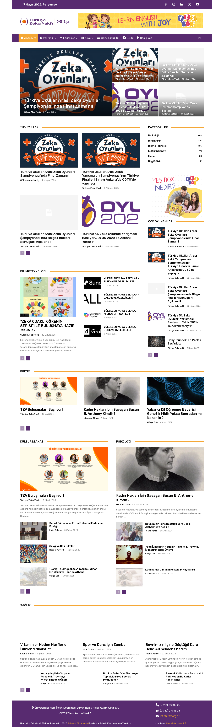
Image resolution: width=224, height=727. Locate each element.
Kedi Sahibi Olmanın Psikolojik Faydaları (170, 569)
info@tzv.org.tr (169, 716)
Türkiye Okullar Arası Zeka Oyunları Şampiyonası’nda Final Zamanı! (47, 174)
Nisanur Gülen (91, 418)
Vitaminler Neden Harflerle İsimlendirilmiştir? (43, 646)
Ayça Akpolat (151, 573)
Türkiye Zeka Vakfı (91, 188)
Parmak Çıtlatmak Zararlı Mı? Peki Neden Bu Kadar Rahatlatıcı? (184, 676)
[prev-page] (22, 253)
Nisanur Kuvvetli (56, 550)
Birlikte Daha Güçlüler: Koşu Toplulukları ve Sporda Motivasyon (120, 676)
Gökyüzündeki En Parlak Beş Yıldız (184, 341)
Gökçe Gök (152, 422)
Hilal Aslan (88, 649)
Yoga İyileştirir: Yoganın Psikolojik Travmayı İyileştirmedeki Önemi (172, 548)
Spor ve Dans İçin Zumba (104, 644)
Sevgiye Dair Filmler (62, 546)
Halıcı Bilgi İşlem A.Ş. (176, 723)
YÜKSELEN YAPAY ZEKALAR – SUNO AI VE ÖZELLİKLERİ (121, 280)
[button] (200, 38)
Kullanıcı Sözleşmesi (78, 723)
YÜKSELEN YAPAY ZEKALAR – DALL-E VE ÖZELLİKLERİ (121, 296)
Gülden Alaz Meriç (29, 180)
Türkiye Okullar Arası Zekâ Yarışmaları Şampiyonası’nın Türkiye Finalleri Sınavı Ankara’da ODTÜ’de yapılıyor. (110, 177)
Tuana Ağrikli (151, 531)
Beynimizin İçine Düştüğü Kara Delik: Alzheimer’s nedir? (167, 525)
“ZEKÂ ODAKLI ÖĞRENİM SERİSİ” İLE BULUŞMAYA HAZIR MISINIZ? (47, 325)
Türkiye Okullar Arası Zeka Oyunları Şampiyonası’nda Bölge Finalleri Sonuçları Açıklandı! (47, 238)
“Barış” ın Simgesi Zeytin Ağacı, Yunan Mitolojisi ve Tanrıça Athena (73, 570)
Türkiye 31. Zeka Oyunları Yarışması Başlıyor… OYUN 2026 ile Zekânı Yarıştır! (109, 238)
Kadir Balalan (55, 530)
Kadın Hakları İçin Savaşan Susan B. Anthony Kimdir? (111, 411)
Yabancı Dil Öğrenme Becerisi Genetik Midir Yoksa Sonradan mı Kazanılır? (174, 413)
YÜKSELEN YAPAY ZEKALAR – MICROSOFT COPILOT (121, 312)
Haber (24, 315)
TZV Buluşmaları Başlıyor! (41, 409)
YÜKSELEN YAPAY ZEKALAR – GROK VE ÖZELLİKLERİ (121, 328)
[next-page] (28, 253)
